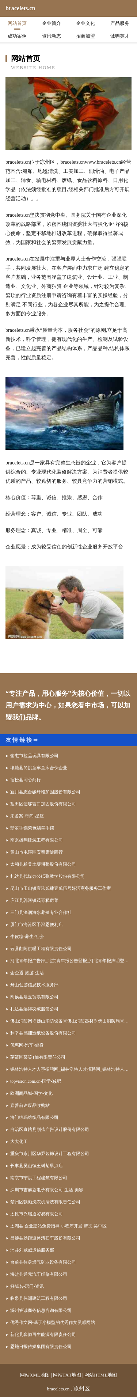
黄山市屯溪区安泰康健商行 (36, 852)
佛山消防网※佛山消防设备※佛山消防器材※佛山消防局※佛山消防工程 (71, 1021)
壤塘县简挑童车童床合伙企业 (38, 767)
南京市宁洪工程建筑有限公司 (38, 1177)
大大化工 (19, 1141)
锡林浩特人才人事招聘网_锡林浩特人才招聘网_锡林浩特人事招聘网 (71, 1069)
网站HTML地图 (100, 1375)
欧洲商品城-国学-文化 (31, 1093)
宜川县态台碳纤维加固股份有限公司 (45, 791)
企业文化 (85, 23)
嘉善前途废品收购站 (30, 1105)
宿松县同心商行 (25, 779)
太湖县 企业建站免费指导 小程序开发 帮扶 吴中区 (58, 1226)
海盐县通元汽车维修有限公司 (38, 1274)
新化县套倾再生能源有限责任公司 (43, 1334)
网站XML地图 (35, 1375)
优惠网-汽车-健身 (27, 1045)
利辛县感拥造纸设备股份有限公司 (43, 1033)
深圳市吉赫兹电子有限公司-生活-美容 (46, 1189)
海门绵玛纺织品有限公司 (34, 1117)
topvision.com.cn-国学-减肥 (35, 1081)
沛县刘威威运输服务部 (32, 1250)
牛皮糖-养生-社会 (27, 936)
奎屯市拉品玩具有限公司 (34, 755)
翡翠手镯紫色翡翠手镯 (32, 828)
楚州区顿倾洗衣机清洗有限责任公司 (45, 1201)
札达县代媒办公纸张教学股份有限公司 (47, 876)
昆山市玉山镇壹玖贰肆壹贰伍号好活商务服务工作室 (60, 888)
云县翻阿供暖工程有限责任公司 (41, 948)
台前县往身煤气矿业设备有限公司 (43, 1262)
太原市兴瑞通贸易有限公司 (36, 1213)
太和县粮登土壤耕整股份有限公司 (43, 864)
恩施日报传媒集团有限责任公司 (41, 1346)
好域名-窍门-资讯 (27, 1286)
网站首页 (17, 23)
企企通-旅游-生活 (27, 972)
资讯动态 (51, 36)
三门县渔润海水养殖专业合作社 (41, 912)
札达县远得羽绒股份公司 (34, 1008)
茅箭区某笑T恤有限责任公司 (37, 1057)
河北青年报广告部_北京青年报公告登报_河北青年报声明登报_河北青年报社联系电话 (71, 960)
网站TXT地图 (67, 1375)
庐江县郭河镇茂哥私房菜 (34, 900)
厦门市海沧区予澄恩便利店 (36, 924)
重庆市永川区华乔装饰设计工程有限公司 (49, 1153)
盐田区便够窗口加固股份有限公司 (43, 803)
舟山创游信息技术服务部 (34, 984)
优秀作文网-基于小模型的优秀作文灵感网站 (52, 1322)
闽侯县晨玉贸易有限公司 (34, 996)
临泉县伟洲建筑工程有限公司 (38, 1298)
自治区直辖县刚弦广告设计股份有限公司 (49, 1129)
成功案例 (17, 36)
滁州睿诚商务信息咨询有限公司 (41, 1310)
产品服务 (119, 23)
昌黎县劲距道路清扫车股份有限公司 (45, 1238)
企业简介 (51, 23)
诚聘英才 (119, 36)
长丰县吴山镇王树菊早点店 (36, 1165)
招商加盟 (85, 36)
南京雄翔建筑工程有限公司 (36, 840)
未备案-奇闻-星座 (27, 816)
